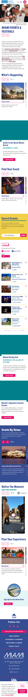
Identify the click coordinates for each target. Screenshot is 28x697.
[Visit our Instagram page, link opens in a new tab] (9, 626)
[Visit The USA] (14, 679)
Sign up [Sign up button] (8, 604)
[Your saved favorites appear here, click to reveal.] (18, 2)
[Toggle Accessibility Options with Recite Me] (21, 2)
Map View (16, 251)
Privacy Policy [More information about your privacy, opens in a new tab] (9, 695)
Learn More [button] (9, 159)
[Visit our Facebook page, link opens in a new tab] (13, 626)
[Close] (27, 683)
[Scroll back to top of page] (14, 616)
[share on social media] (7, 35)
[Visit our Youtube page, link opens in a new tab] (17, 626)
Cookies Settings (22, 685)
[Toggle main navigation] (25, 2)
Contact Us (15, 672)
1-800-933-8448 (15, 669)
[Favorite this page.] (3, 35)
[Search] (10, 235)
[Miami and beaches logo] (14, 656)
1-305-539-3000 (15, 666)
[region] (14, 689)
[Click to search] (4, 235)
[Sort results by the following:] (5, 256)
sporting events (13, 50)
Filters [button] (4, 244)
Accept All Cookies (22, 691)
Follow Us (23, 493)
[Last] (22, 330)
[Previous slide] (3, 79)
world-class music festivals (12, 49)
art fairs (24, 49)
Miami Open (12, 61)
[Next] (21, 330)
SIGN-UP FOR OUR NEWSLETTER (14, 631)
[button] (23, 178)
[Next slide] (7, 79)
